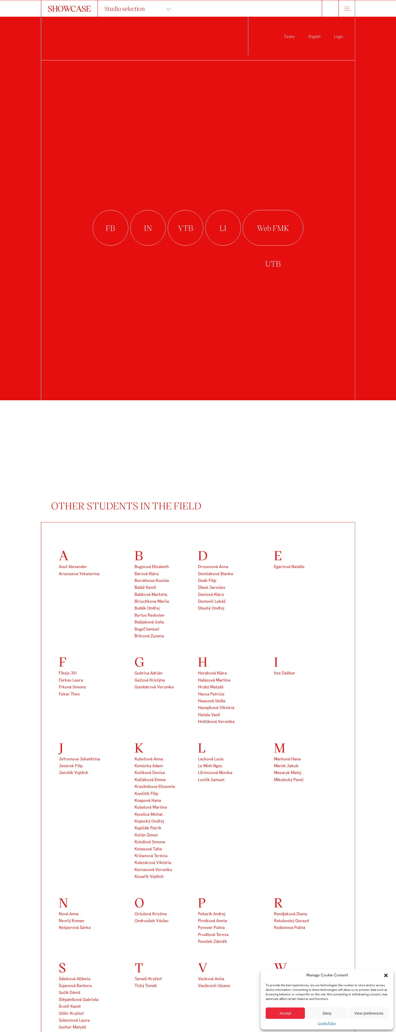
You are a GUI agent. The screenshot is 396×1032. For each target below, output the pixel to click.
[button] (385, 975)
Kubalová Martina (151, 807)
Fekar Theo (69, 694)
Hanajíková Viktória (216, 707)
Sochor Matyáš (72, 1027)
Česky (289, 36)
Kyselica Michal (148, 814)
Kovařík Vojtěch (149, 876)
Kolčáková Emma (150, 779)
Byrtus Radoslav (149, 615)
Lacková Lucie (211, 759)
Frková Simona (72, 687)
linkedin (223, 228)
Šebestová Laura (74, 1020)
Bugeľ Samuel (147, 629)
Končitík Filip (146, 793)
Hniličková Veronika (216, 721)
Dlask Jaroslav (211, 587)
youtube (185, 228)
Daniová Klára (211, 594)
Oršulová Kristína (151, 914)
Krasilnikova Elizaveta (155, 786)
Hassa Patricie (211, 694)
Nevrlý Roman (71, 920)
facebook (110, 228)
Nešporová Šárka (75, 927)
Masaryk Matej (287, 772)
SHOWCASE (69, 8)
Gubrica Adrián (148, 673)
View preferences (369, 1013)
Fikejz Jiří (68, 673)
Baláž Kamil (145, 587)
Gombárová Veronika (154, 687)
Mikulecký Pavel (288, 779)
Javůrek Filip (71, 765)
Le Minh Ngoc (210, 765)
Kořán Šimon (146, 835)
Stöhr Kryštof (71, 1013)
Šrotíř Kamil (70, 1006)
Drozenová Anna (213, 566)
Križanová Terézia (151, 855)
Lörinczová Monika (215, 772)
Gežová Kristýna (150, 680)
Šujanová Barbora (75, 985)
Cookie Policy (327, 1023)
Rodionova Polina (289, 927)
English (314, 36)
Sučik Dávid (69, 992)
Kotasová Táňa (148, 849)
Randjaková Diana (290, 914)
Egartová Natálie (289, 566)
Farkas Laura (71, 680)
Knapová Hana (148, 800)
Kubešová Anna (149, 759)
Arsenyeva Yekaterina (79, 573)
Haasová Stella (211, 700)
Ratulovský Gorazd (291, 920)
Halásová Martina (214, 680)
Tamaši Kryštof (148, 978)
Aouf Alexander (73, 566)
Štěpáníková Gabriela (78, 999)
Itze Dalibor (284, 673)
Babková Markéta (151, 594)
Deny (327, 1013)
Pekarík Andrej (211, 914)
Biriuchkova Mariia (152, 601)
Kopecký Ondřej (149, 821)
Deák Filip (207, 580)
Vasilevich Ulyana (214, 985)
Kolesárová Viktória (153, 862)
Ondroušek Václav (151, 920)
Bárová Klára (147, 573)
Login (338, 36)
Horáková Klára (212, 673)
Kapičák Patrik (148, 828)
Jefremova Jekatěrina (79, 759)
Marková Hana (287, 759)
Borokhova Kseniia (152, 580)
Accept (285, 1013)
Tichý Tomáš (146, 985)
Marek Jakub (286, 765)
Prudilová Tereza (213, 934)
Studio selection (124, 8)
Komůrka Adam (149, 765)
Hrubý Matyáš (211, 687)
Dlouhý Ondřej (211, 608)
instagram (148, 228)
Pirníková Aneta (212, 920)
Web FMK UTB (273, 228)
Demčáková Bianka (215, 573)
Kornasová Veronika (153, 869)
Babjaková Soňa (149, 622)
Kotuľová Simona (150, 842)
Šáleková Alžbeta (74, 978)
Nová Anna (69, 914)
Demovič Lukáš (212, 601)
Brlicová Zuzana (149, 636)
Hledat (330, 8)
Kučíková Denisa (150, 772)
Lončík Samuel (211, 779)
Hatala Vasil (209, 714)
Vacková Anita (211, 978)
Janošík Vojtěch (73, 772)
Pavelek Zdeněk (212, 941)
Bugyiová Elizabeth (152, 566)
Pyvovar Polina (211, 927)
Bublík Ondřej (147, 608)
